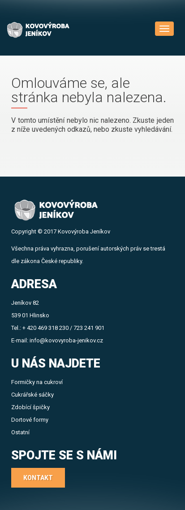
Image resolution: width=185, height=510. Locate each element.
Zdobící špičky (30, 407)
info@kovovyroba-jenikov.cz (66, 340)
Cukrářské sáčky (32, 394)
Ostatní (20, 432)
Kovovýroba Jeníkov (84, 231)
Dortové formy (29, 419)
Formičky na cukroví (37, 382)
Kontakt (38, 477)
